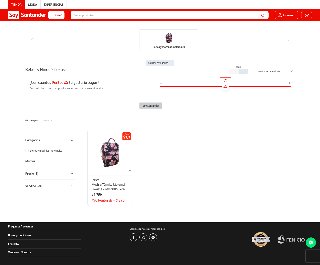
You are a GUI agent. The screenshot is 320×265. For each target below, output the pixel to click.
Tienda (16, 4)
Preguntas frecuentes (20, 196)
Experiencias (53, 4)
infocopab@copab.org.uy (227, 254)
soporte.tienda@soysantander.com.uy (187, 250)
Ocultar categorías (158, 32)
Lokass (46, 89)
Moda (32, 4)
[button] (263, 15)
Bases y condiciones (19, 204)
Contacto (13, 213)
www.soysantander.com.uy (178, 246)
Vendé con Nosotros (19, 222)
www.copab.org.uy (183, 254)
